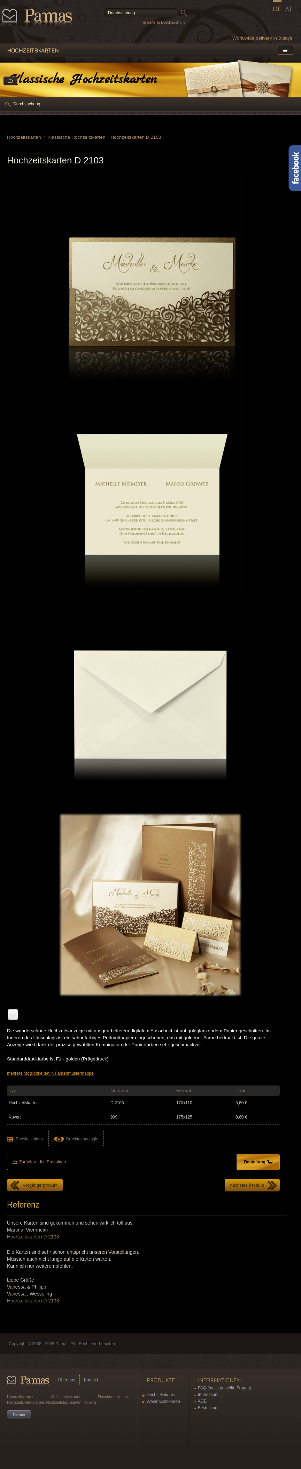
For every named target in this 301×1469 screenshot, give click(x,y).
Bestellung (207, 1407)
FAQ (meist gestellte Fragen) (224, 1388)
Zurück (10, 81)
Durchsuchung (26, 104)
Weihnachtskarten (163, 1401)
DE (277, 9)
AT (288, 9)
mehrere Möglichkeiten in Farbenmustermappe (50, 1073)
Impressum (208, 1394)
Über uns (66, 1380)
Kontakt (91, 1380)
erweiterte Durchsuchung (164, 22)
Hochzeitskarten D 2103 (135, 137)
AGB (202, 1401)
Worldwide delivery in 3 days (262, 38)
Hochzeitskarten (24, 137)
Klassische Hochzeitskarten (76, 137)
